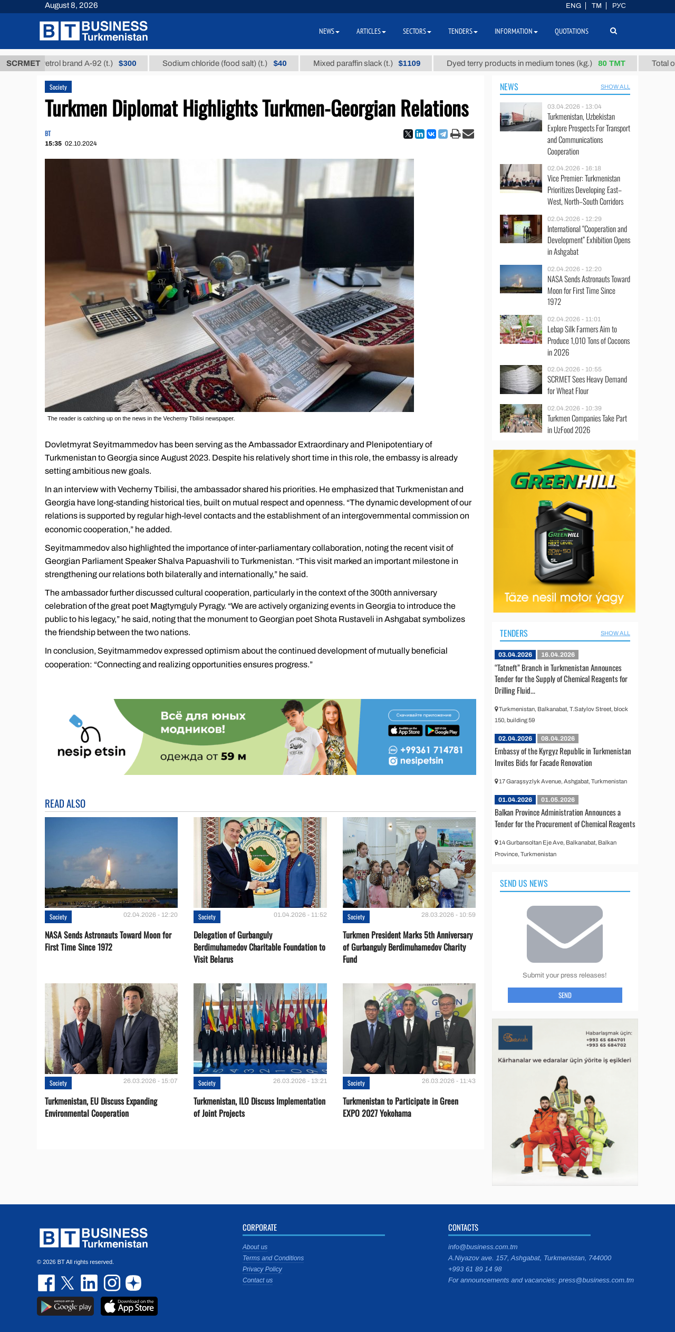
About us (255, 1247)
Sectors (417, 31)
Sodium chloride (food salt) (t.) (234, 63)
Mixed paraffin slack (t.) (376, 63)
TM (597, 5)
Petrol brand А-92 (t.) (98, 63)
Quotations (572, 31)
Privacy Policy (262, 1269)
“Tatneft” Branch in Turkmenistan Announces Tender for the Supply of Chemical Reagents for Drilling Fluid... (561, 679)
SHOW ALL (615, 86)
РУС (619, 5)
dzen (131, 1282)
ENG (573, 5)
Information (516, 31)
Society (58, 86)
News (509, 86)
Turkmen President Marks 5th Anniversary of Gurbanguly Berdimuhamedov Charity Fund (407, 947)
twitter (68, 1282)
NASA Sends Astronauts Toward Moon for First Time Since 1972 (108, 941)
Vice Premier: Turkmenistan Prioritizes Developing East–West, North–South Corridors (585, 190)
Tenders (514, 633)
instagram (110, 1282)
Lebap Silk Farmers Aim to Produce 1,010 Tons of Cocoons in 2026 (588, 340)
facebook (47, 1282)
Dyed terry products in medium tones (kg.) (545, 63)
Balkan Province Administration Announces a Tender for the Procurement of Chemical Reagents (565, 817)
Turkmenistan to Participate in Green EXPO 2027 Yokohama (400, 1107)
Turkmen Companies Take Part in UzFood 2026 (587, 424)
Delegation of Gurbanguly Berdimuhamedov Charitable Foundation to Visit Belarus (259, 947)
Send (565, 995)
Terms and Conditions (273, 1258)
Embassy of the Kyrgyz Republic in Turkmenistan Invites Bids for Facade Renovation (563, 756)
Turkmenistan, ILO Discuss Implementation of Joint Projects (259, 1107)
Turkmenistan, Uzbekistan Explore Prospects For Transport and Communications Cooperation (588, 133)
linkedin (89, 1282)
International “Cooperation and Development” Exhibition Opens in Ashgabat (588, 240)
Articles (371, 31)
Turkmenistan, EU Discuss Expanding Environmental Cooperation (101, 1107)
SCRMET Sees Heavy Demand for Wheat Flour (587, 384)
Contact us (258, 1280)
